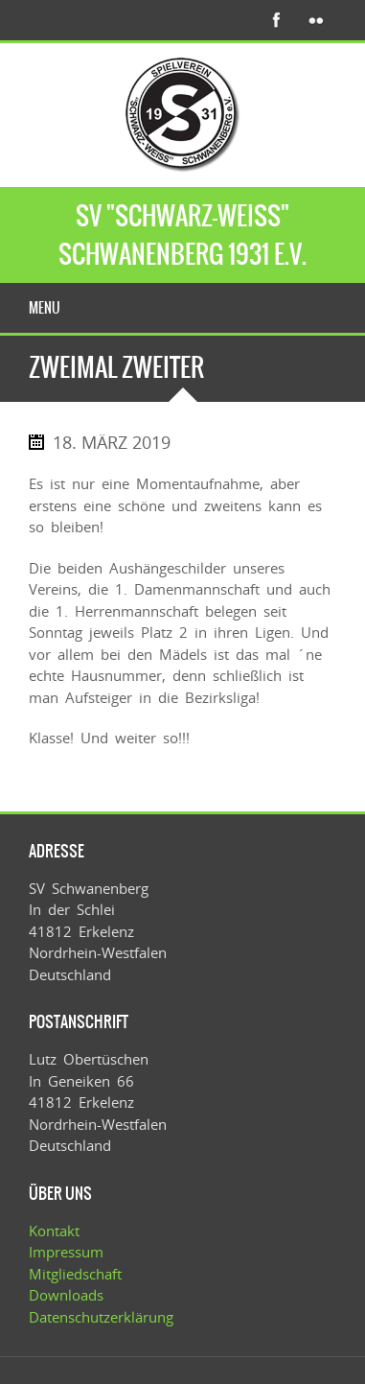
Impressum (66, 1251)
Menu (44, 307)
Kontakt (54, 1230)
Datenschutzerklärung (101, 1316)
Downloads (66, 1294)
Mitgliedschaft (75, 1273)
